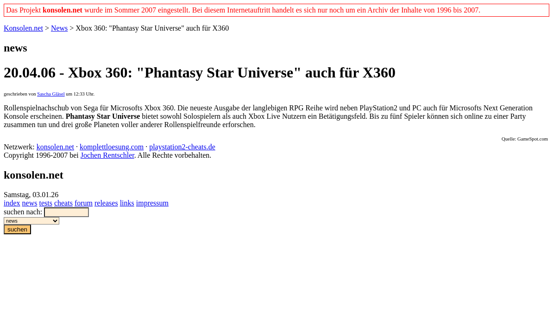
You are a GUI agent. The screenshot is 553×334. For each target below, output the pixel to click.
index (12, 203)
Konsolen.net (23, 28)
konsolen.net (55, 147)
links (127, 203)
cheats (63, 203)
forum (84, 203)
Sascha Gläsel (50, 93)
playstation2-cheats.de (182, 147)
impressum (152, 203)
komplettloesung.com (112, 147)
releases (106, 203)
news (30, 203)
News (59, 28)
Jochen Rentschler (107, 155)
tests (45, 203)
